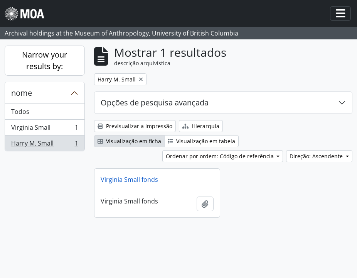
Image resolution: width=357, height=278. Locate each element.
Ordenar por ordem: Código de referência (220, 156)
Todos (20, 111)
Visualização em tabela (201, 141)
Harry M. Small (44, 145)
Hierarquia (200, 126)
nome (21, 93)
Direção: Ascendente (317, 156)
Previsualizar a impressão (135, 126)
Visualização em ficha (129, 141)
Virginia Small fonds (129, 179)
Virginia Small (44, 129)
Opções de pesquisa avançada (155, 102)
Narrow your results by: (44, 60)
